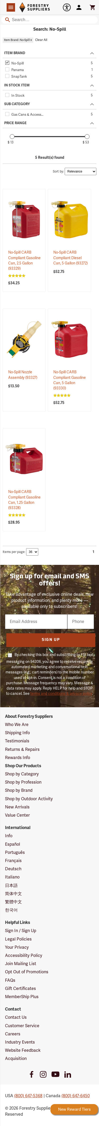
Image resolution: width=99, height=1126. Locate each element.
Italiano (12, 877)
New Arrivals (17, 807)
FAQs (10, 980)
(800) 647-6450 (76, 1096)
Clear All (41, 40)
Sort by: (58, 172)
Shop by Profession (23, 782)
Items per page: (14, 552)
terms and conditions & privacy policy (61, 693)
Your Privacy (17, 947)
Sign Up (51, 640)
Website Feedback (23, 1050)
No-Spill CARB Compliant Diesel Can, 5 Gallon (70, 258)
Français (13, 860)
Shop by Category (22, 774)
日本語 (11, 885)
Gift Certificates (20, 988)
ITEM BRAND (14, 53)
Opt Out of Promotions (26, 972)
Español (12, 844)
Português (15, 852)
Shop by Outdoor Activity (29, 799)
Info (8, 836)
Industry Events (20, 1042)
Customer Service (22, 1026)
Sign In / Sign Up (20, 930)
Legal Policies (18, 939)
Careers (12, 1034)
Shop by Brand (18, 790)
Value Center (17, 815)
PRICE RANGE (15, 123)
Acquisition (16, 1058)
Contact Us (16, 1017)
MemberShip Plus (22, 996)
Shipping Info (17, 733)
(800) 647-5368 (28, 1096)
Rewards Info (17, 757)
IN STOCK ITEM (17, 85)
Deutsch (13, 869)
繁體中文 (13, 902)
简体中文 (13, 893)
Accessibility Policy (23, 955)
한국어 (11, 910)
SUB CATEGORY (17, 104)
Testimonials (17, 741)
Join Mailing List (20, 963)
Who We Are (17, 724)
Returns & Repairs (22, 749)
